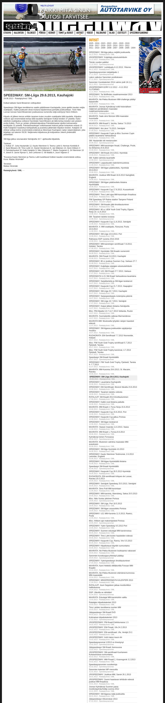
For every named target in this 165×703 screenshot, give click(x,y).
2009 (103, 48)
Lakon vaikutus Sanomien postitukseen (105, 77)
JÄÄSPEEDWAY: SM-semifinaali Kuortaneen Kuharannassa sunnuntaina (108, 653)
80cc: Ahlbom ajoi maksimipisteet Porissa (106, 521)
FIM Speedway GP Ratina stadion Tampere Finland (111, 199)
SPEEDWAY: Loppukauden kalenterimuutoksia (109, 163)
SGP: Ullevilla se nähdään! (100, 592)
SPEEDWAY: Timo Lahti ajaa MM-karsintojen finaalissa (112, 194)
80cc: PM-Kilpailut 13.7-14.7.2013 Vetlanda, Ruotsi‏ (111, 311)
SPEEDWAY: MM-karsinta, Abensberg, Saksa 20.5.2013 (113, 493)
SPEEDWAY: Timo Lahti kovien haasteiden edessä (110, 536)
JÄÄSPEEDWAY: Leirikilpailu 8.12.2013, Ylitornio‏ (110, 67)
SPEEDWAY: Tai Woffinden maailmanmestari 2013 (110, 94)
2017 (97, 45)
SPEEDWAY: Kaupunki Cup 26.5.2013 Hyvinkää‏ (109, 471)
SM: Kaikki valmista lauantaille (102, 158)
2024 (97, 43)
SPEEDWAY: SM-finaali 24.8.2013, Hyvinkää (108, 153)
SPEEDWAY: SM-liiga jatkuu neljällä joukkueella (109, 52)
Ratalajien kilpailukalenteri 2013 (102, 602)
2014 (115, 45)
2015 (109, 45)
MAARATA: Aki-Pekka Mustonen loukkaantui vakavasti (112, 551)
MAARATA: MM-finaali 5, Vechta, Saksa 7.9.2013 (110, 123)
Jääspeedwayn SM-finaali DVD (102, 612)
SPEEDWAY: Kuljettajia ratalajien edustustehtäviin (110, 266)
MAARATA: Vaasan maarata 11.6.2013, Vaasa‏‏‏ (109, 427)
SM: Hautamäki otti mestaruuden (103, 141)
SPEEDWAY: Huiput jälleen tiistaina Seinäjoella (109, 306)
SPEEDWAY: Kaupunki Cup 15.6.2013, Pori (107, 412)
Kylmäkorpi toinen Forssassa (101, 437)
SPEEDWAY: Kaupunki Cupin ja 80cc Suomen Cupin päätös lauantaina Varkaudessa (111, 134)
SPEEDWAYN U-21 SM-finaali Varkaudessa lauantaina (112, 276)
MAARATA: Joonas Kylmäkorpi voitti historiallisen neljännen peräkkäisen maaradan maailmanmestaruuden (110, 109)
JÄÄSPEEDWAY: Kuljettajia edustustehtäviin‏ (108, 57)
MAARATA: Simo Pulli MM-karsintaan (105, 488)
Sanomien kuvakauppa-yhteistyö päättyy (106, 556)
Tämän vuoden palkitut (98, 62)
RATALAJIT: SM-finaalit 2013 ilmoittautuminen (108, 397)
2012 (127, 45)
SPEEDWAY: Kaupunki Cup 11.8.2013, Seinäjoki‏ (110, 222)
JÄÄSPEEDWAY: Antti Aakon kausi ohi (105, 637)
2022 (109, 43)
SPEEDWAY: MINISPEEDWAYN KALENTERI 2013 (111, 580)
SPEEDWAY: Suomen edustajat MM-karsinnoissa (110, 531)
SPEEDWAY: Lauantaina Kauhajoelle (105, 382)
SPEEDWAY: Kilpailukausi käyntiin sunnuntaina (109, 546)
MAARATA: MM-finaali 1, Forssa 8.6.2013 (107, 432)
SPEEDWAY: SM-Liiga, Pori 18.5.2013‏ (105, 503)
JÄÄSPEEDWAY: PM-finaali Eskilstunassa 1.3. (109, 622)
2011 (91, 48)
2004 (133, 48)
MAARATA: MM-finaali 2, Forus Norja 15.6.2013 (109, 407)
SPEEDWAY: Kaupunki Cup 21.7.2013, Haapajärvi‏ (110, 286)
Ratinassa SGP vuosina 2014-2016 (104, 239)
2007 (115, 48)
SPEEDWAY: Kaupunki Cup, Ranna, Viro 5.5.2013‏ (110, 541)
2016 (103, 45)
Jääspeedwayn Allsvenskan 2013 (103, 699)
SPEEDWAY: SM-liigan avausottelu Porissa (107, 508)
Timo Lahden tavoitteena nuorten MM (105, 607)
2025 (91, 43)
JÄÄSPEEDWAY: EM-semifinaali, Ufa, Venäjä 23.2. (111, 632)
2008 (109, 48)
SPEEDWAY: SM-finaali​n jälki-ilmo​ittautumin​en (109, 204)
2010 (97, 48)
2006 (121, 48)
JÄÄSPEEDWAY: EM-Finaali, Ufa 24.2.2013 (108, 627)
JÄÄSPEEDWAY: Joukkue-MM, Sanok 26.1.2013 (110, 674)
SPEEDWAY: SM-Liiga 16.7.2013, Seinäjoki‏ (107, 301)
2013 (121, 45)
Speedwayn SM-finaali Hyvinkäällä (104, 357)
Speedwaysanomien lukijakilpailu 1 (104, 72)
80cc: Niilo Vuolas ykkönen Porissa (104, 498)
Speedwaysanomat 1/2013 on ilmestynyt (106, 642)
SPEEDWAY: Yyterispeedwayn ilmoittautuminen (109, 561)
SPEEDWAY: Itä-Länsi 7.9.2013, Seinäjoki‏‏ (107, 128)
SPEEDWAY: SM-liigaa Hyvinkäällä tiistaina (107, 461)
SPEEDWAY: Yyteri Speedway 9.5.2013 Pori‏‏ (108, 526)
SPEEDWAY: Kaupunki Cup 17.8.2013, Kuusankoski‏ (111, 189)
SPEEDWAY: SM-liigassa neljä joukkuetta (107, 694)
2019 (127, 43)
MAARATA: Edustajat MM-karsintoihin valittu (108, 597)
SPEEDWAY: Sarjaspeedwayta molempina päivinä (110, 296)
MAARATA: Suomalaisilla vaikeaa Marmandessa (110, 316)
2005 (127, 48)
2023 (103, 43)
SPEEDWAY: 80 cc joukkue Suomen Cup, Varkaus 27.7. (113, 261)
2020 (121, 43)
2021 (115, 43)
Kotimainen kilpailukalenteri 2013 (103, 617)
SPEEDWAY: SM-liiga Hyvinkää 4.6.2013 (106, 449)
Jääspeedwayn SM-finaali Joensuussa (105, 647)
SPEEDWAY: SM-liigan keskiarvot (103, 422)
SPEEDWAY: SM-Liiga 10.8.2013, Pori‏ (105, 234)
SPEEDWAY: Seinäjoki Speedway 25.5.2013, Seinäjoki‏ (112, 484)
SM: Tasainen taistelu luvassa (101, 217)
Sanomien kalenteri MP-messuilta (103, 669)
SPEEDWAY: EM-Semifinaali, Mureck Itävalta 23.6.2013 (113, 387)
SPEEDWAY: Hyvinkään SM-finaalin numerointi (109, 251)
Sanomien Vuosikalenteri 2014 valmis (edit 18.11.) (110, 82)
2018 (91, 45)
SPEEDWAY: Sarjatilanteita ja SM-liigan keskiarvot (110, 281)
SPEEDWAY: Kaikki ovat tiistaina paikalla (106, 402)
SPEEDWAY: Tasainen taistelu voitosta (105, 392)
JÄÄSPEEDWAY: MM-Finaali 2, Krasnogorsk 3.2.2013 (112, 659)
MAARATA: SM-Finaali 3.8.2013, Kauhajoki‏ (107, 256)
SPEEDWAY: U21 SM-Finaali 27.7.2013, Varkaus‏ (110, 271)
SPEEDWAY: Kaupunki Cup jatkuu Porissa (107, 417)
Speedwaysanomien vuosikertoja (103, 664)
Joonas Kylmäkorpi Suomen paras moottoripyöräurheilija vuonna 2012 (104, 688)
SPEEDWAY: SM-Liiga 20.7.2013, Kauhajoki (108, 291)
